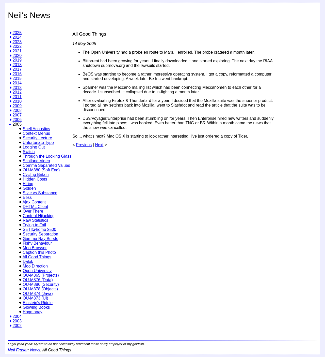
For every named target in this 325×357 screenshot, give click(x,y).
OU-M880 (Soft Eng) (41, 170)
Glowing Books (36, 307)
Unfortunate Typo (38, 142)
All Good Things (37, 257)
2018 (17, 65)
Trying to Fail (34, 225)
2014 (17, 83)
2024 (17, 37)
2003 (17, 321)
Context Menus (36, 133)
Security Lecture (37, 138)
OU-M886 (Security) (41, 284)
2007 (17, 115)
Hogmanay (32, 312)
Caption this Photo (39, 252)
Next (99, 145)
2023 (17, 42)
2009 (17, 106)
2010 (17, 101)
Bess (27, 197)
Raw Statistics (35, 220)
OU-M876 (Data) (38, 280)
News (35, 350)
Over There (33, 211)
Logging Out (34, 147)
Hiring (28, 184)
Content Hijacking (38, 216)
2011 (17, 97)
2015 (17, 78)
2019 (17, 60)
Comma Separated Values (46, 165)
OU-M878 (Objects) (40, 289)
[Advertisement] (296, 102)
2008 (17, 110)
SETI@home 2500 (39, 229)
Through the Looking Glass (47, 156)
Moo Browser (34, 248)
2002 (17, 325)
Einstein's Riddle (38, 303)
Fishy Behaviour (37, 243)
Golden (29, 188)
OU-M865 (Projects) (41, 275)
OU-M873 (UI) (35, 298)
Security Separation (40, 234)
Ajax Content (34, 202)
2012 (17, 92)
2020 (17, 55)
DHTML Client (35, 206)
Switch (29, 152)
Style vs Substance (40, 193)
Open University (37, 271)
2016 (17, 74)
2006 (17, 119)
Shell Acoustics (36, 129)
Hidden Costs (35, 179)
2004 (17, 316)
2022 (17, 46)
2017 (17, 69)
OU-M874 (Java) (38, 293)
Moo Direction (35, 266)
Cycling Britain (35, 174)
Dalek (28, 261)
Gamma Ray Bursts (40, 238)
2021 (17, 51)
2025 (17, 33)
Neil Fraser (18, 350)
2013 (17, 87)
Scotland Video (36, 161)
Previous (84, 145)
